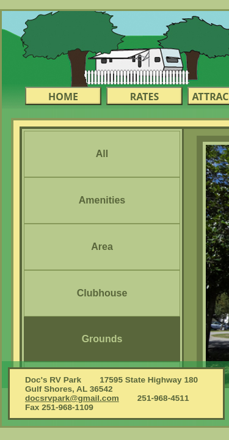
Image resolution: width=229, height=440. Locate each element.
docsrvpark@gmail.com (72, 398)
